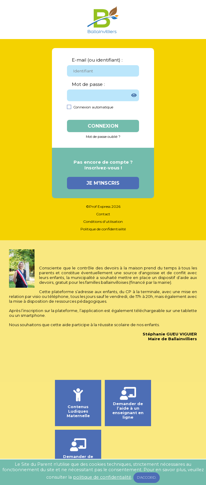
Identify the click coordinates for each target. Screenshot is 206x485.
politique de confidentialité (102, 477)
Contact (103, 214)
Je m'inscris (103, 183)
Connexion (103, 126)
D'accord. (146, 477)
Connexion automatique (93, 107)
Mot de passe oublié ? (103, 137)
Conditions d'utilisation (103, 221)
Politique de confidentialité (103, 229)
